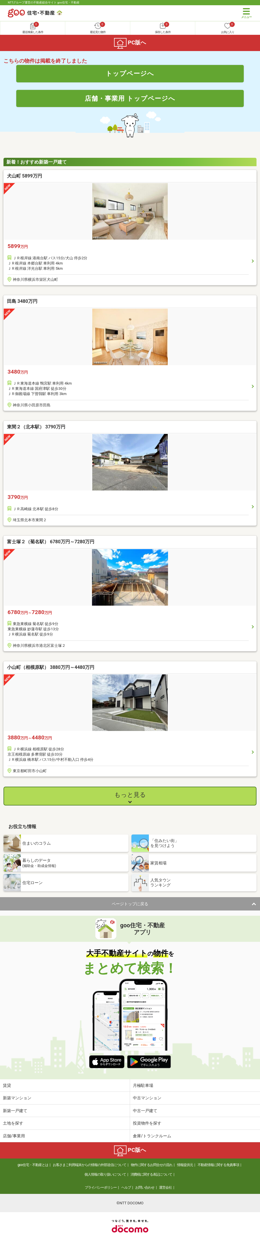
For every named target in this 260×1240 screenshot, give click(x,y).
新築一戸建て (15, 1110)
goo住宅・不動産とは (33, 1165)
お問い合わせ (144, 1187)
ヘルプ (126, 1187)
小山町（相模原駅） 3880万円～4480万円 (50, 667)
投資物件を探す (147, 1123)
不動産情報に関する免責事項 (218, 1165)
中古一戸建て (145, 1110)
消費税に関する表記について (151, 1174)
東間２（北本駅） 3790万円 (36, 427)
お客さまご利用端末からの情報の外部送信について (89, 1165)
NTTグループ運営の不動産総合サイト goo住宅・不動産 (44, 2)
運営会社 (165, 1187)
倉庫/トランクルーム (152, 1136)
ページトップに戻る (130, 904)
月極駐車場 (143, 1085)
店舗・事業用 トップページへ (130, 98)
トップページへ (130, 73)
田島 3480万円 (22, 301)
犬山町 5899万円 (24, 176)
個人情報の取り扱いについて (105, 1174)
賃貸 (7, 1085)
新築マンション (17, 1098)
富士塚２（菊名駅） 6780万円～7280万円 (50, 541)
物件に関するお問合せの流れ (151, 1165)
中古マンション (147, 1098)
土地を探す (13, 1123)
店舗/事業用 (14, 1136)
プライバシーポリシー (101, 1187)
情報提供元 (185, 1165)
